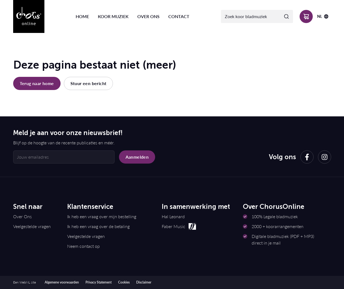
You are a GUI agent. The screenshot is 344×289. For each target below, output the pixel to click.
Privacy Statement (99, 282)
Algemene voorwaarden (62, 282)
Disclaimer (143, 282)
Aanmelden (137, 156)
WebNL (24, 282)
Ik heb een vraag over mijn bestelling (101, 216)
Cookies (124, 282)
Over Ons (22, 216)
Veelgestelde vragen (32, 226)
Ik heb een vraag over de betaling (98, 226)
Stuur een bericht (88, 83)
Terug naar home (37, 83)
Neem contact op (83, 246)
